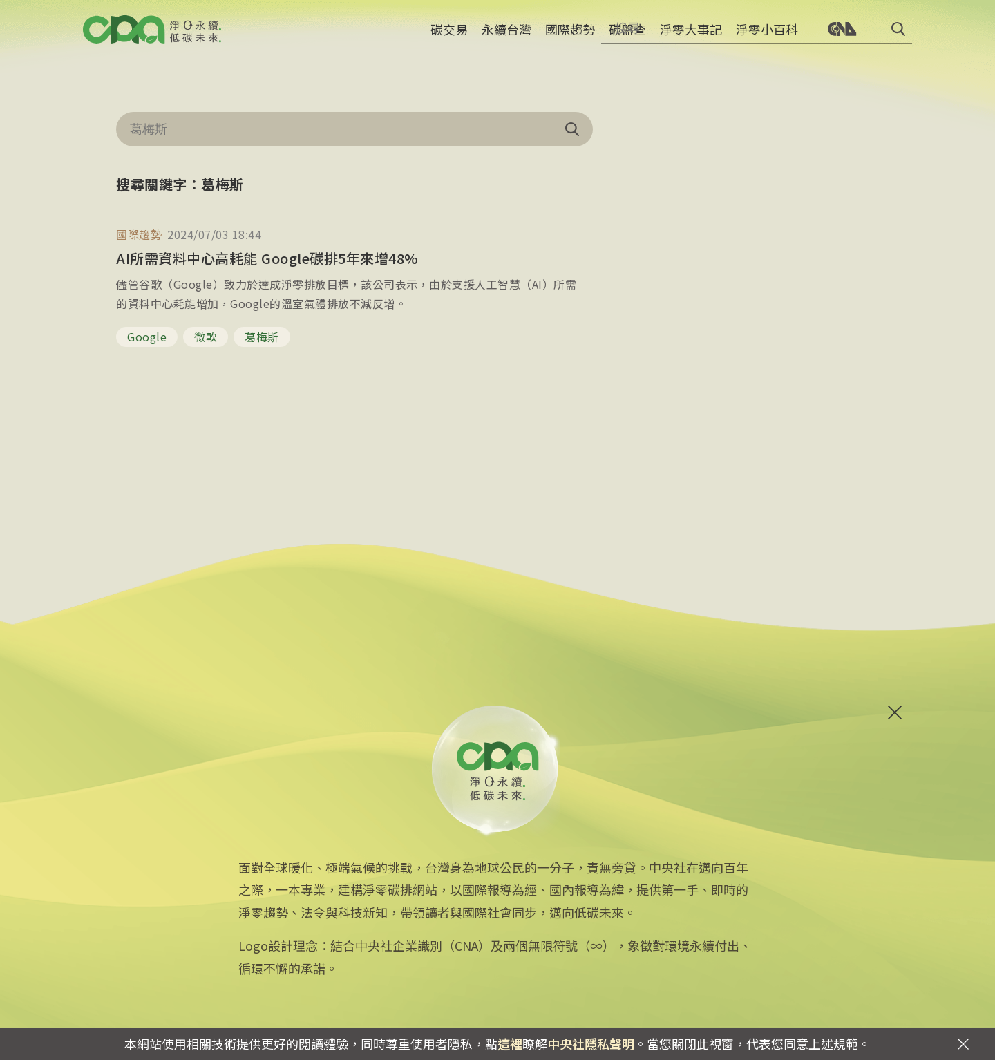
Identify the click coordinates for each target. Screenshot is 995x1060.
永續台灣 (506, 38)
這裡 (510, 1043)
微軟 (205, 336)
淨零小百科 (767, 38)
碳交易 (449, 38)
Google (147, 336)
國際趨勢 (570, 38)
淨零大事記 (691, 38)
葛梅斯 (262, 336)
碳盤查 (627, 38)
